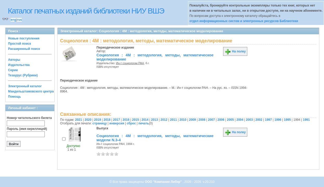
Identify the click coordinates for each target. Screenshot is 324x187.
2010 (182, 120)
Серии (13, 70)
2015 (135, 120)
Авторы (14, 60)
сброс (131, 123)
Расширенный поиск (24, 49)
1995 (287, 120)
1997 (268, 120)
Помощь (14, 96)
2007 (211, 120)
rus (19, 20)
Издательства (19, 65)
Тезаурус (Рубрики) (23, 75)
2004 (239, 120)
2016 (125, 120)
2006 (220, 120)
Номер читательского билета (29, 118)
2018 (107, 120)
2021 (78, 120)
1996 (277, 120)
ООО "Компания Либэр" (164, 182)
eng (13, 20)
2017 (116, 120)
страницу (100, 123)
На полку (235, 51)
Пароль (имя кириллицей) (27, 129)
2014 (144, 120)
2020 (88, 120)
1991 (306, 120)
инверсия (116, 123)
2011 (173, 120)
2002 (258, 120)
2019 (97, 120)
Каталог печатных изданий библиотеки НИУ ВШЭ (86, 10)
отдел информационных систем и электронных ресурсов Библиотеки (244, 21)
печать (143, 123)
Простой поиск (19, 43)
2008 (201, 120)
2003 (249, 120)
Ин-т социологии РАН (130, 63)
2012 (163, 120)
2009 (192, 120)
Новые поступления (24, 38)
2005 (230, 120)
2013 (154, 120)
